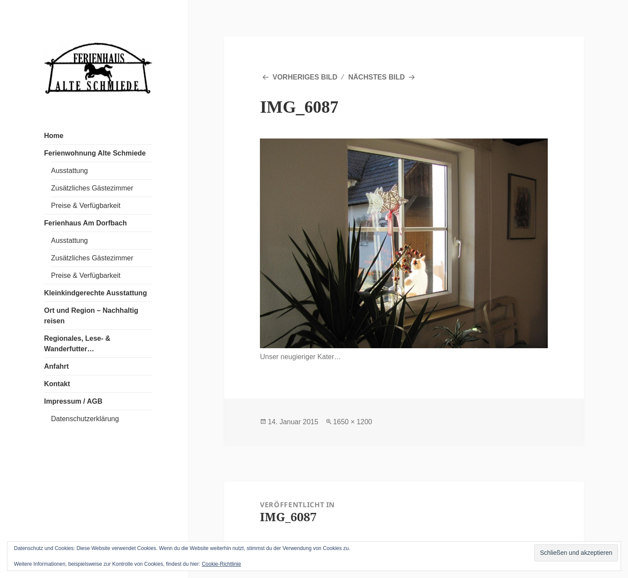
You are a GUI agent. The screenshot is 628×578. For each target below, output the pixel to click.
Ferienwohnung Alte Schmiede (95, 153)
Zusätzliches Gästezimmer (92, 188)
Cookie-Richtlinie (221, 564)
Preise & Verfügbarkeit (85, 205)
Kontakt (57, 384)
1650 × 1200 (352, 422)
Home (53, 135)
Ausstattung (69, 170)
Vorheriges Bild (305, 77)
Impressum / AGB (73, 401)
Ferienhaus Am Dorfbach (85, 223)
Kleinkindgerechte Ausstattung (95, 293)
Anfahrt (56, 366)
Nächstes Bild (376, 77)
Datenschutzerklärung (85, 418)
